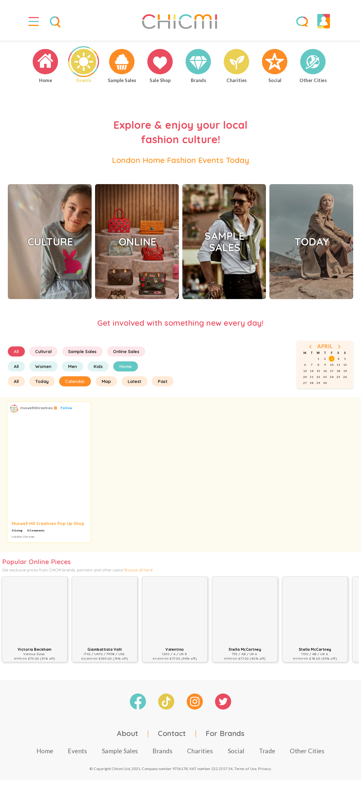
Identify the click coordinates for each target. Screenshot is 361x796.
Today (42, 381)
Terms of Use (245, 768)
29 (318, 383)
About (127, 733)
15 (318, 371)
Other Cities (307, 751)
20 (305, 377)
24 (331, 377)
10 (331, 364)
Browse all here (138, 570)
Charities (200, 751)
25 (338, 377)
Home (125, 366)
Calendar (75, 381)
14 (311, 371)
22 (318, 377)
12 (345, 364)
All (16, 351)
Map (106, 381)
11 (338, 364)
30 (325, 383)
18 (338, 371)
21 (311, 377)
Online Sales (126, 351)
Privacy (264, 768)
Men (72, 366)
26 (345, 377)
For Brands (225, 733)
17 (331, 371)
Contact (172, 733)
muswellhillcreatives (38, 408)
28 (311, 383)
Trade (267, 751)
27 (305, 383)
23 (325, 377)
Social (236, 751)
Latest (134, 381)
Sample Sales (82, 351)
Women (43, 366)
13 (305, 371)
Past (162, 381)
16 (325, 371)
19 (345, 371)
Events (77, 751)
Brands (162, 751)
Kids (98, 366)
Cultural (43, 351)
